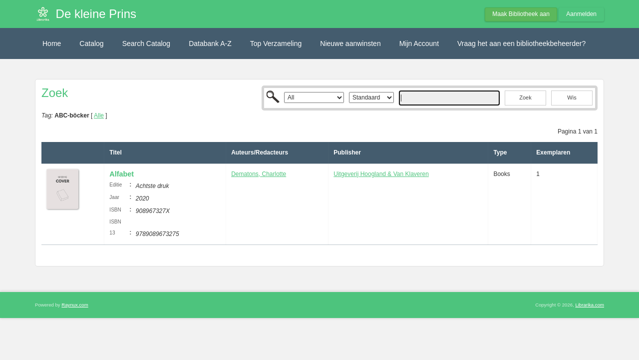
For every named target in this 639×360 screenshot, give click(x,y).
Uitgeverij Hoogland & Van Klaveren (381, 174)
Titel (115, 152)
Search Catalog (146, 44)
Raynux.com (74, 305)
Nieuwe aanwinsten (350, 44)
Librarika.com (589, 305)
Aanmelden (581, 14)
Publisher (347, 152)
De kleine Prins (96, 13)
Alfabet (121, 174)
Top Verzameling (276, 44)
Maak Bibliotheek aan (521, 14)
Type (500, 152)
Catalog (91, 44)
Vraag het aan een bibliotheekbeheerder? (521, 44)
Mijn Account (419, 44)
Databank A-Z (210, 44)
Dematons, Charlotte (258, 174)
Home (51, 44)
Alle (99, 115)
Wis (571, 97)
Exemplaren (553, 152)
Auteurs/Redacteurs (259, 152)
